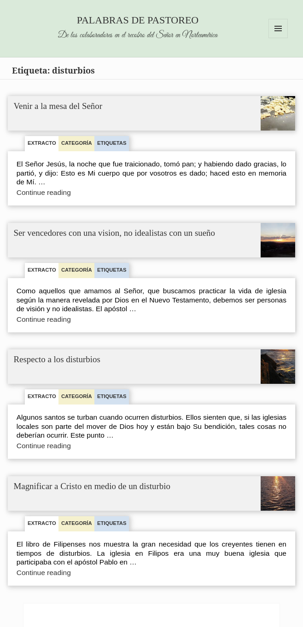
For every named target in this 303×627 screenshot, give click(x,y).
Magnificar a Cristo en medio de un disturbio (92, 486)
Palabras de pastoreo (138, 20)
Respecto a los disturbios (57, 360)
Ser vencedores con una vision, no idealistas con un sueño (115, 233)
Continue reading (53, 192)
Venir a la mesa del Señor (58, 106)
